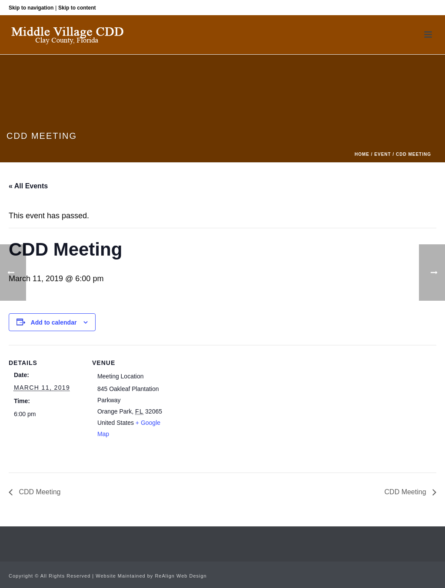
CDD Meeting (38, 492)
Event (382, 154)
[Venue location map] (221, 405)
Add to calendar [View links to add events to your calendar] (54, 322)
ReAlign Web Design (180, 575)
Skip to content (77, 8)
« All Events (28, 186)
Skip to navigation (31, 8)
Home (362, 154)
